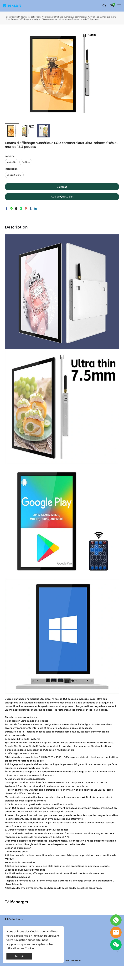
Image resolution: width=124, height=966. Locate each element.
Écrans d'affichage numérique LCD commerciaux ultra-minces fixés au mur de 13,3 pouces (54, 19)
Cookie (34, 931)
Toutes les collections (31, 17)
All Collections (14, 919)
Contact (62, 186)
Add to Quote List (62, 196)
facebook (6, 208)
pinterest (25, 208)
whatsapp (21, 208)
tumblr (30, 208)
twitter (16, 208)
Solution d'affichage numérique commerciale (65, 17)
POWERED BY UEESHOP (67, 960)
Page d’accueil (12, 17)
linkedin (35, 208)
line (11, 208)
